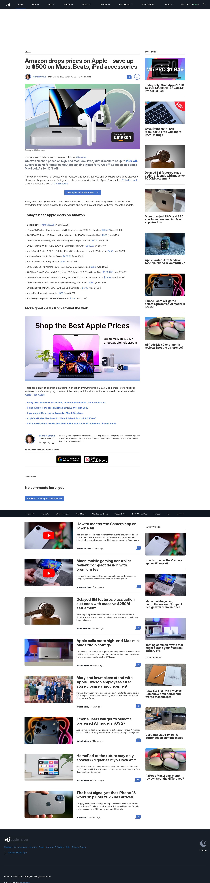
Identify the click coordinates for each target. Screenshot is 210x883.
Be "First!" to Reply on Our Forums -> (44, 498)
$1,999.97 (108, 272)
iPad (51, 4)
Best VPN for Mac (139, 514)
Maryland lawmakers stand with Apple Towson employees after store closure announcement (104, 682)
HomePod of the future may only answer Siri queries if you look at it (106, 757)
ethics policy (81, 157)
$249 (72, 298)
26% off (131, 161)
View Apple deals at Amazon (80, 192)
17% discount (60, 183)
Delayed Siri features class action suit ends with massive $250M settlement (105, 603)
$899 (93, 267)
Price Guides (149, 4)
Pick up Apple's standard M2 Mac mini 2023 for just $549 (57, 407)
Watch (86, 4)
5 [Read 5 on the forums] (138, 628)
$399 (104, 235)
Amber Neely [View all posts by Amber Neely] (82, 707)
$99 (63, 261)
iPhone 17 (45, 514)
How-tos (33, 847)
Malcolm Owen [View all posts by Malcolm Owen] (83, 665)
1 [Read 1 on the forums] (138, 548)
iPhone (68, 4)
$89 (61, 293)
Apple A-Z (51, 847)
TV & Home (126, 4)
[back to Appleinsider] (8, 5)
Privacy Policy (79, 847)
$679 (94, 240)
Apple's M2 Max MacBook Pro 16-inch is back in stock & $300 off (61, 418)
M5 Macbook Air (63, 514)
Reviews (8, 847)
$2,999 (107, 277)
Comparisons (20, 847)
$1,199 (85, 287)
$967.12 (106, 230)
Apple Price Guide (35, 394)
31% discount (129, 180)
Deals (41, 847)
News (20, 4)
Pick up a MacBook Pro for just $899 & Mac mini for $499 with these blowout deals (71, 423)
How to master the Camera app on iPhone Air (106, 526)
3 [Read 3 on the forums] (138, 665)
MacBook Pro (120, 514)
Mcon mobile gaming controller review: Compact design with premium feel (103, 565)
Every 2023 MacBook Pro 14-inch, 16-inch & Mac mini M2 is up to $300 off (66, 402)
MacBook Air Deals (100, 514)
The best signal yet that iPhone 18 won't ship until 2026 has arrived (106, 794)
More (169, 4)
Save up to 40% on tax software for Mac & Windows (55, 413)
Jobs (68, 847)
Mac (35, 4)
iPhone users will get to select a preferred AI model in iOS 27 (104, 721)
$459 (110, 251)
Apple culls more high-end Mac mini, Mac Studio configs (108, 642)
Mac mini (180, 514)
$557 (91, 282)
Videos (60, 847)
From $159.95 (47, 224)
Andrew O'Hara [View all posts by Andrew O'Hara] (83, 549)
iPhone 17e (30, 514)
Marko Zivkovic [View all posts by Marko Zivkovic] (83, 628)
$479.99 (67, 256)
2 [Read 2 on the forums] (138, 706)
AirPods (105, 4)
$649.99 (90, 245)
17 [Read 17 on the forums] (138, 780)
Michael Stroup (39, 77)
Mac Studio (80, 514)
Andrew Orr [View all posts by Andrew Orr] (81, 817)
